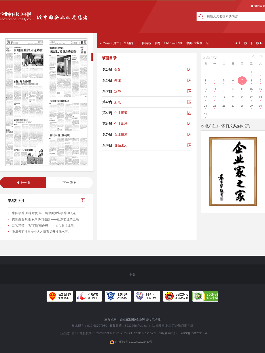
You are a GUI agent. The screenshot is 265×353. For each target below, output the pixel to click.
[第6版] (107, 123)
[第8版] (107, 145)
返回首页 (258, 6)
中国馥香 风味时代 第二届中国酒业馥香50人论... (45, 213)
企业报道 (114, 113)
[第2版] (107, 80)
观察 (111, 91)
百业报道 (114, 134)
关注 (111, 80)
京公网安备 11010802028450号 (131, 342)
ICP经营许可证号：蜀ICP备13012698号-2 (182, 333)
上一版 (23, 183)
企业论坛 (114, 123)
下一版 (69, 183)
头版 (111, 69)
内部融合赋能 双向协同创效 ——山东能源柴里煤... (46, 219)
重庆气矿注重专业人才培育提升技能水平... (41, 231)
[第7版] (107, 134)
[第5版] (107, 113)
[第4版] (107, 102)
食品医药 (114, 145)
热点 (111, 102)
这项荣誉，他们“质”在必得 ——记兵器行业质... (44, 225)
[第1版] (107, 69)
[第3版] (107, 91)
